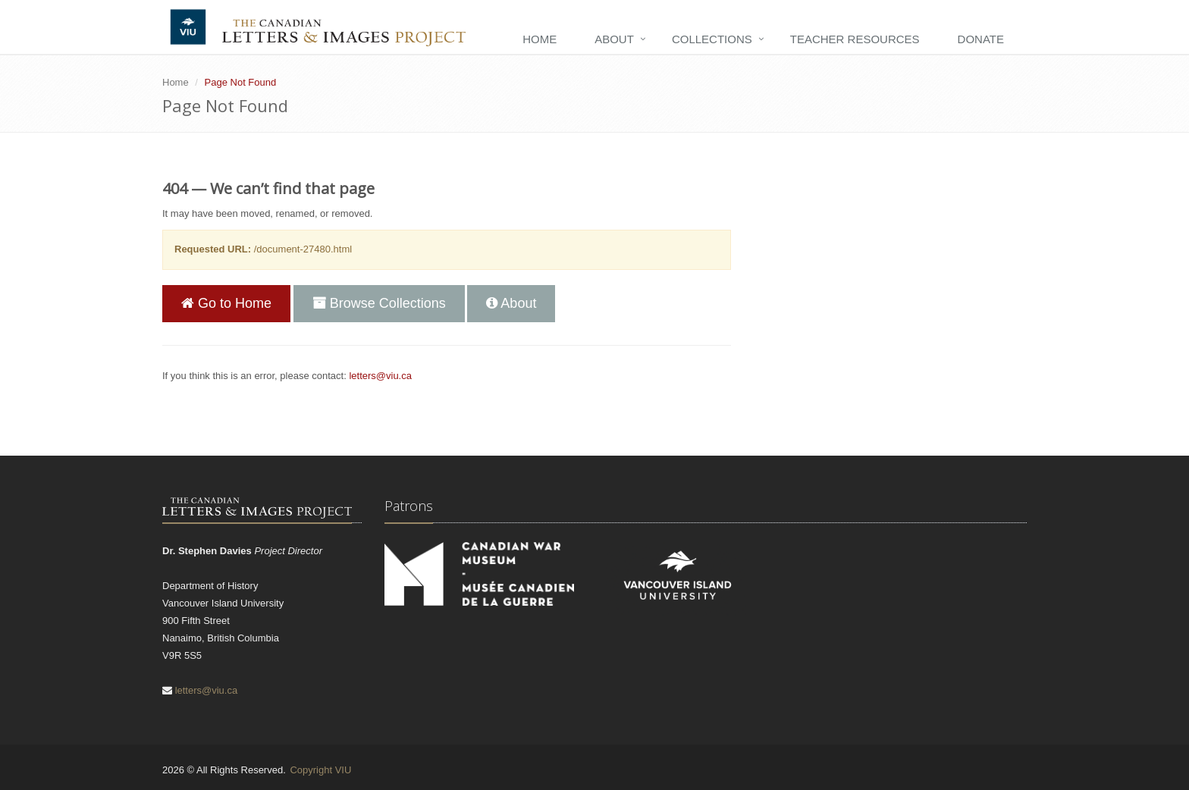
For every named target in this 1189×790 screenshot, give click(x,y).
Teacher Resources (855, 39)
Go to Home (226, 303)
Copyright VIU (320, 770)
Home (539, 39)
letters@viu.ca (380, 375)
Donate (981, 39)
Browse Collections (379, 303)
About (614, 39)
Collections (712, 39)
